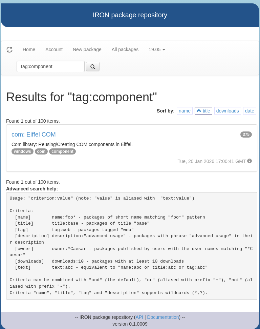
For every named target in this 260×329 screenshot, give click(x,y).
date (249, 111)
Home (29, 49)
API (139, 317)
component (62, 151)
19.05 (157, 49)
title (203, 111)
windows (22, 151)
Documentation (163, 317)
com (41, 151)
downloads (227, 111)
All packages (125, 49)
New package (87, 49)
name (185, 111)
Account (54, 49)
